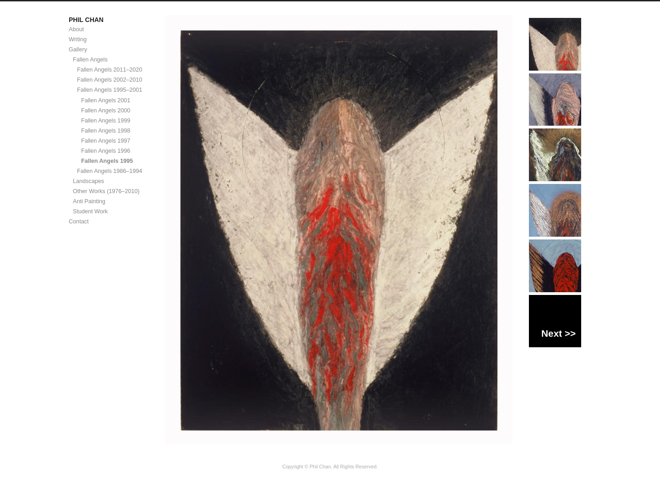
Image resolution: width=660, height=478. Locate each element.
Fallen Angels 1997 (105, 141)
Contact (78, 221)
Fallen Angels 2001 (105, 100)
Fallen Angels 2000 (105, 110)
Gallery (78, 49)
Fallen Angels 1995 (107, 161)
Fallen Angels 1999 (105, 120)
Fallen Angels (90, 59)
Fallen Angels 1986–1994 (109, 171)
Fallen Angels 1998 (105, 131)
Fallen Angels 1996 (105, 151)
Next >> (558, 333)
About (76, 29)
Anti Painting (89, 201)
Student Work (90, 211)
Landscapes (88, 181)
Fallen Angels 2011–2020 (109, 70)
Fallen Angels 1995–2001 (109, 90)
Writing (78, 39)
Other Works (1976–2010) (106, 191)
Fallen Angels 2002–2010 (109, 80)
